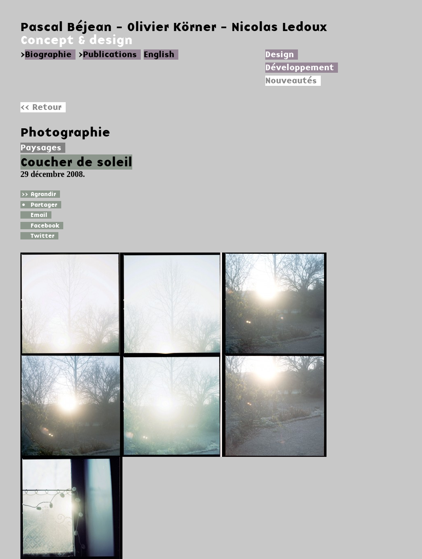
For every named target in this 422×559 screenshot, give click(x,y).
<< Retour (41, 107)
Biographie (48, 54)
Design (279, 54)
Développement (299, 68)
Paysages (40, 148)
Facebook (39, 225)
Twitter (37, 235)
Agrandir (38, 194)
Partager (38, 204)
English (159, 54)
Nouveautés (291, 81)
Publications (110, 54)
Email (33, 215)
